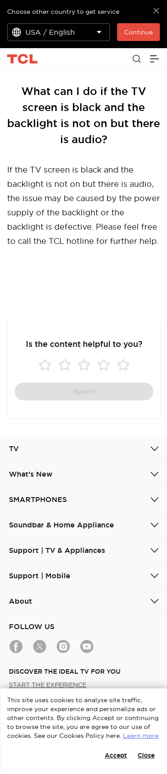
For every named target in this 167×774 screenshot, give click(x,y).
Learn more (141, 736)
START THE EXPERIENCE (47, 685)
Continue (138, 32)
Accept (116, 755)
